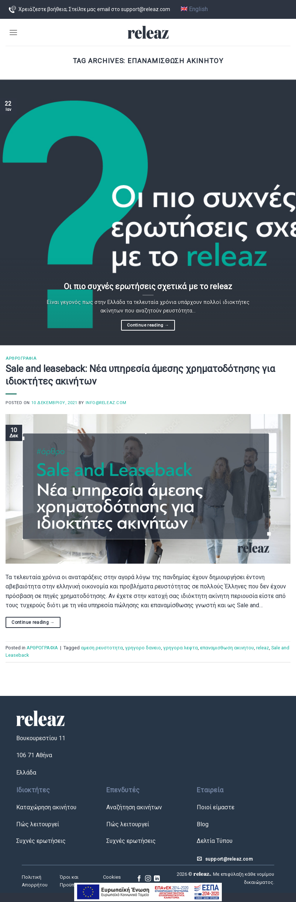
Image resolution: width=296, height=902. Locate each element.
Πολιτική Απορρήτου (35, 881)
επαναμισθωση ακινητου (227, 647)
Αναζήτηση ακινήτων (134, 807)
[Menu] (13, 32)
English (194, 9)
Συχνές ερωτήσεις (41, 840)
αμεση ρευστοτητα (102, 647)
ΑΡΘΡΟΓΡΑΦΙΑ (21, 358)
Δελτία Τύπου (215, 840)
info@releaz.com (106, 402)
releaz (262, 647)
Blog (203, 824)
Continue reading (148, 325)
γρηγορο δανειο (143, 647)
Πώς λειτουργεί (37, 824)
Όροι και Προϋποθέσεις (76, 881)
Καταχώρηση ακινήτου (46, 807)
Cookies (112, 877)
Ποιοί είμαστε (215, 807)
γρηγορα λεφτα (180, 647)
